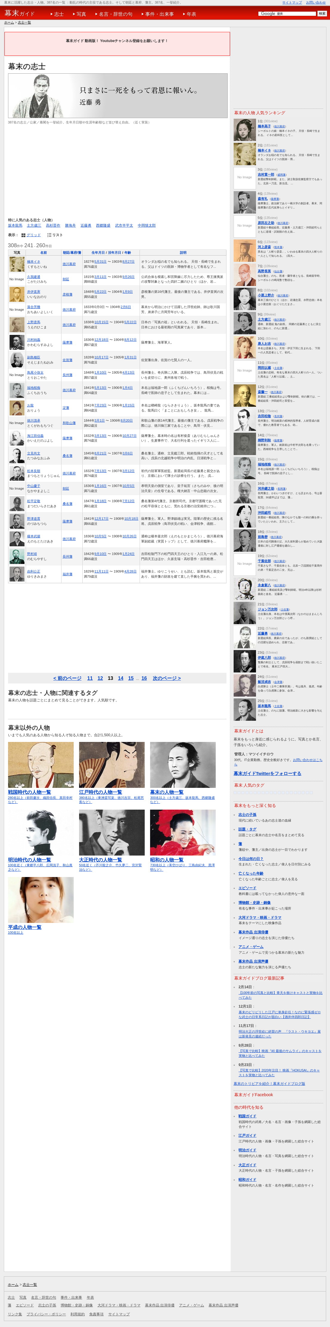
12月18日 (102, 339)
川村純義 (33, 339)
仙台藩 (278, 271)
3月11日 (101, 277)
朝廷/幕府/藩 (72, 252)
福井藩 (68, 574)
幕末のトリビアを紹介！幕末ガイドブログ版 (269, 1084)
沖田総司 (264, 512)
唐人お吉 (264, 343)
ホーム (9, 22)
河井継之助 (266, 488)
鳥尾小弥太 (35, 372)
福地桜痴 (33, 387)
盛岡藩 (281, 174)
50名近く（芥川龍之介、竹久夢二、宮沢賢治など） (112, 862)
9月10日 (101, 554)
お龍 (30, 405)
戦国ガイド (247, 1116)
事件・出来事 (159, 14)
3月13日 (101, 435)
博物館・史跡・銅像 (254, 903)
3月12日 (129, 471)
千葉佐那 (264, 561)
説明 (183, 252)
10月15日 (102, 322)
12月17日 (102, 518)
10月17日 (102, 357)
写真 (81, 14)
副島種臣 (33, 357)
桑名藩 (68, 455)
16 (144, 678)
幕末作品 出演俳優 (253, 932)
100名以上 (41, 927)
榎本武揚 (33, 536)
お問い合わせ (316, 2)
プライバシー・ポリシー (46, 1314)
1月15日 (129, 405)
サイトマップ (292, 2)
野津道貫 (33, 518)
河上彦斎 (264, 247)
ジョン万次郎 (267, 609)
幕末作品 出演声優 (253, 961)
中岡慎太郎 (147, 225)
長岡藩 (281, 488)
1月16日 (101, 486)
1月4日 (128, 387)
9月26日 (129, 277)
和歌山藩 (69, 423)
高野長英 (264, 271)
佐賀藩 (68, 360)
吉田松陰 (264, 416)
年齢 (127, 252)
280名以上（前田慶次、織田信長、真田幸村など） (41, 794)
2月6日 (126, 307)
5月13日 (101, 387)
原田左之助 (266, 223)
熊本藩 (278, 247)
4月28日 (130, 571)
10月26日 (130, 536)
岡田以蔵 (264, 367)
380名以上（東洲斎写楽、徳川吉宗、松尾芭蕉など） (112, 794)
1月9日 (128, 291)
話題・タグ (247, 829)
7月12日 (129, 501)
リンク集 (15, 1314)
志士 (59, 14)
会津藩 (278, 681)
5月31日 (101, 261)
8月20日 (127, 420)
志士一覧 (24, 22)
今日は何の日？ (250, 859)
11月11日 (102, 571)
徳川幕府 (69, 264)
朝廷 (66, 279)
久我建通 (33, 277)
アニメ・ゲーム (250, 947)
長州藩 (68, 375)
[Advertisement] (117, 171)
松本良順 (33, 471)
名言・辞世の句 (115, 14)
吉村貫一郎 (266, 174)
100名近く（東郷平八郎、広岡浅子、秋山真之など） (41, 862)
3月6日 (128, 453)
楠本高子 (264, 126)
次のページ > (167, 678)
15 (131, 678)
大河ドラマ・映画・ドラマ (259, 917)
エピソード (247, 888)
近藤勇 (86, 225)
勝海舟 (70, 225)
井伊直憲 (33, 291)
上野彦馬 (33, 322)
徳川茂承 (33, 420)
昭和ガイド (247, 1180)
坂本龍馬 (15, 225)
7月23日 (101, 405)
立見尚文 (33, 453)
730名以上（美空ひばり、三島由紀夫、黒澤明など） (183, 862)
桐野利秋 (264, 440)
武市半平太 (124, 225)
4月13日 (129, 372)
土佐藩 (278, 367)
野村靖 (32, 554)
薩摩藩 (68, 342)
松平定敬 (33, 501)
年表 (191, 14)
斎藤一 (263, 392)
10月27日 (130, 435)
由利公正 (33, 571)
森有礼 (263, 198)
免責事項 (96, 1314)
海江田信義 (35, 435)
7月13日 (101, 471)
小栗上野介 (266, 295)
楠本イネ (33, 261)
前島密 (263, 537)
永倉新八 (264, 585)
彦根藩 (68, 294)
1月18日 (101, 501)
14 (120, 678)
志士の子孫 (247, 815)
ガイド (19, 13)
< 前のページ (67, 678)
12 (100, 678)
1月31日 (130, 357)
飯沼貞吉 (264, 681)
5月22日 (101, 291)
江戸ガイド (247, 1135)
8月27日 (129, 261)
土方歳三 (34, 225)
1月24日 (129, 554)
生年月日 (98, 252)
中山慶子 (33, 486)
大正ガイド (247, 1165)
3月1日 (100, 420)
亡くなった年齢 (250, 873)
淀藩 (66, 407)
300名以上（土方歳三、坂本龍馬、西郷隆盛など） (183, 794)
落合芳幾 (33, 307)
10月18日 (131, 518)
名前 (43, 252)
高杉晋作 (53, 225)
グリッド (34, 235)
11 (90, 678)
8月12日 (130, 339)
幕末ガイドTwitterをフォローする (268, 773)
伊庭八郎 (264, 657)
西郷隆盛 (103, 225)
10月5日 (129, 486)
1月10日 (101, 372)
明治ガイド (247, 1150)
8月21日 (101, 453)
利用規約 (77, 1314)
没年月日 (114, 252)
